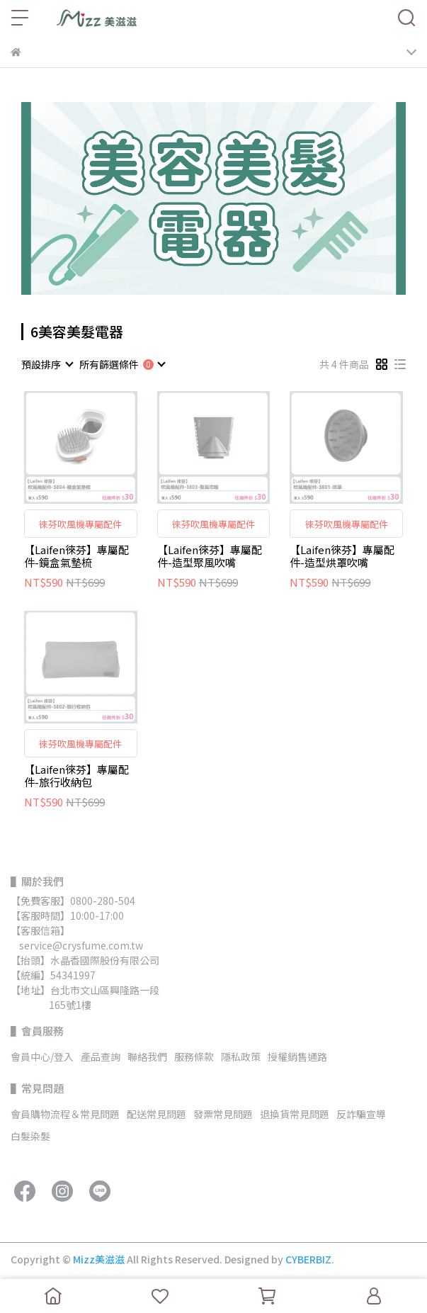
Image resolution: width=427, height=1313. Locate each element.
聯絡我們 (147, 1056)
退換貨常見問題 (294, 1114)
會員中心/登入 (42, 1056)
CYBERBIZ (308, 1259)
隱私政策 (241, 1056)
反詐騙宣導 (361, 1114)
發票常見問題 (223, 1114)
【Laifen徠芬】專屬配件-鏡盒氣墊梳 (76, 556)
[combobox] (46, 364)
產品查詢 (100, 1056)
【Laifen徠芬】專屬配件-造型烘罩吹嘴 (342, 556)
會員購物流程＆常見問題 (65, 1114)
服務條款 (194, 1056)
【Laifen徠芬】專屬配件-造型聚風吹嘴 (209, 556)
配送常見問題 (156, 1114)
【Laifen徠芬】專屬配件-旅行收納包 (76, 776)
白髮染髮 (30, 1136)
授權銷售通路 (297, 1056)
